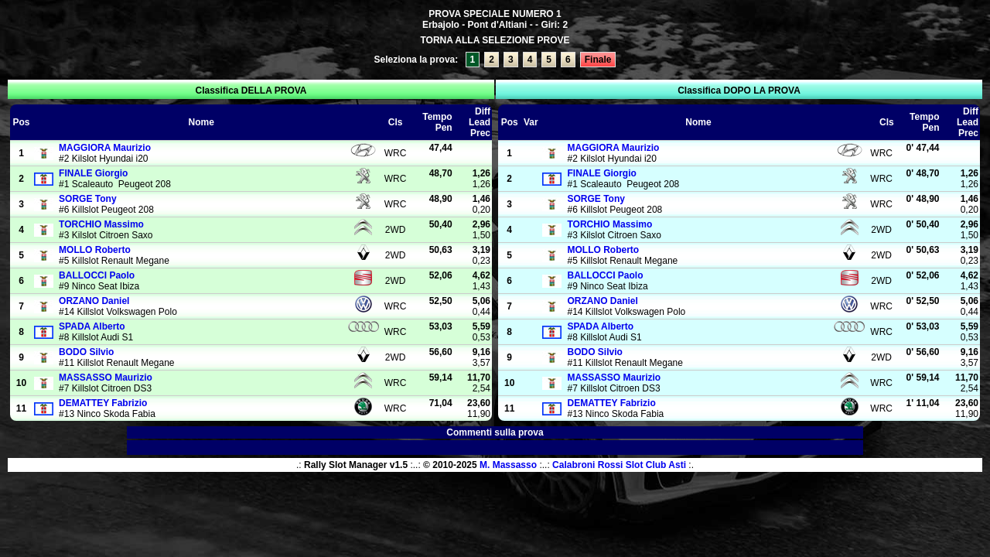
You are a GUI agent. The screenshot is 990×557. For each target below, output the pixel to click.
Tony (87, 198)
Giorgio (93, 173)
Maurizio (105, 147)
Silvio (86, 352)
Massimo (101, 224)
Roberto (95, 249)
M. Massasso (508, 465)
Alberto (92, 326)
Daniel (94, 301)
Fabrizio (103, 403)
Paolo (97, 275)
